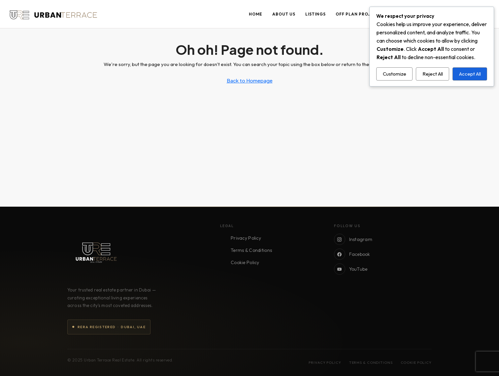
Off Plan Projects (359, 14)
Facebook (352, 254)
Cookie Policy (245, 262)
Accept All (470, 74)
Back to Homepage (250, 80)
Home (255, 14)
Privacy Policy (246, 238)
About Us (283, 14)
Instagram (353, 239)
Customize (394, 74)
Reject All (432, 74)
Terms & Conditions (251, 250)
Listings (315, 14)
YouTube (351, 269)
